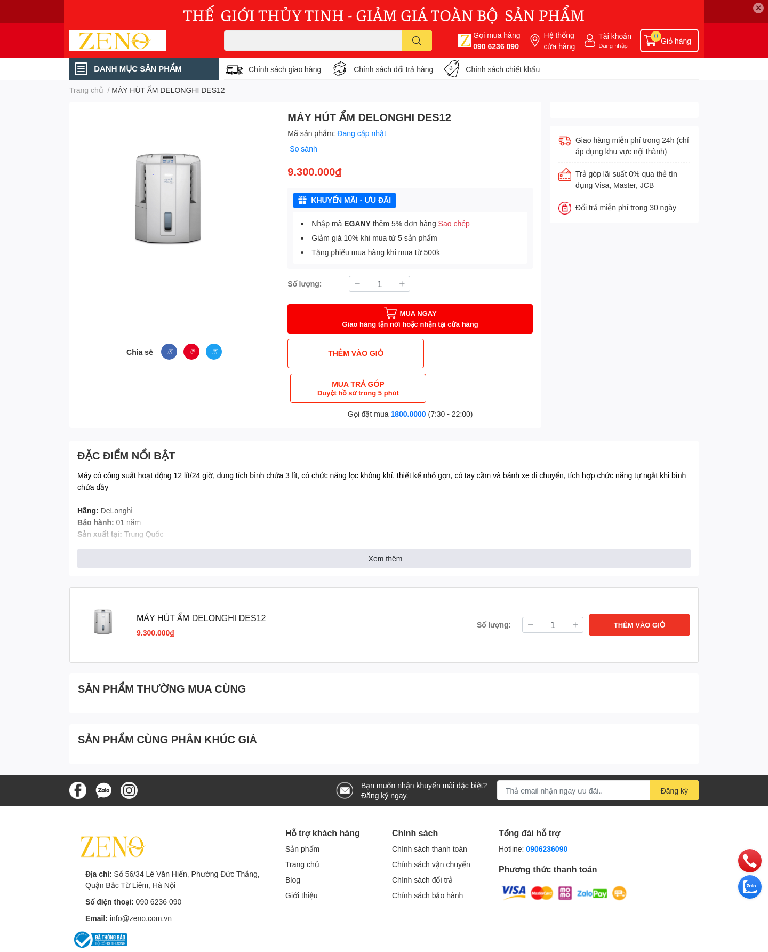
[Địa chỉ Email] (598, 755)
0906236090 (546, 814)
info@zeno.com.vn (141, 883)
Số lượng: (304, 283)
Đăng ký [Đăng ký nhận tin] (674, 755)
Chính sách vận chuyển (431, 829)
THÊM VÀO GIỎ (347, 353)
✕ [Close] (758, 7)
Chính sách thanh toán (429, 814)
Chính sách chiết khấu (503, 69)
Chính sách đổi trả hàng (393, 69)
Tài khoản (614, 36)
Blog (292, 845)
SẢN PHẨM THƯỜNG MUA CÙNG (162, 653)
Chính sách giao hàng (285, 69)
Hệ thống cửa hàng (559, 40)
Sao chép (454, 223)
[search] (417, 40)
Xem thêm (386, 523)
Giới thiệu (301, 860)
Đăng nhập (613, 45)
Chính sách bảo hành (427, 860)
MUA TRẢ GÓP (473, 353)
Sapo (125, 942)
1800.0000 (408, 379)
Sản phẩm (302, 814)
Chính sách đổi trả (422, 845)
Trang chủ (302, 829)
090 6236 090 (496, 46)
